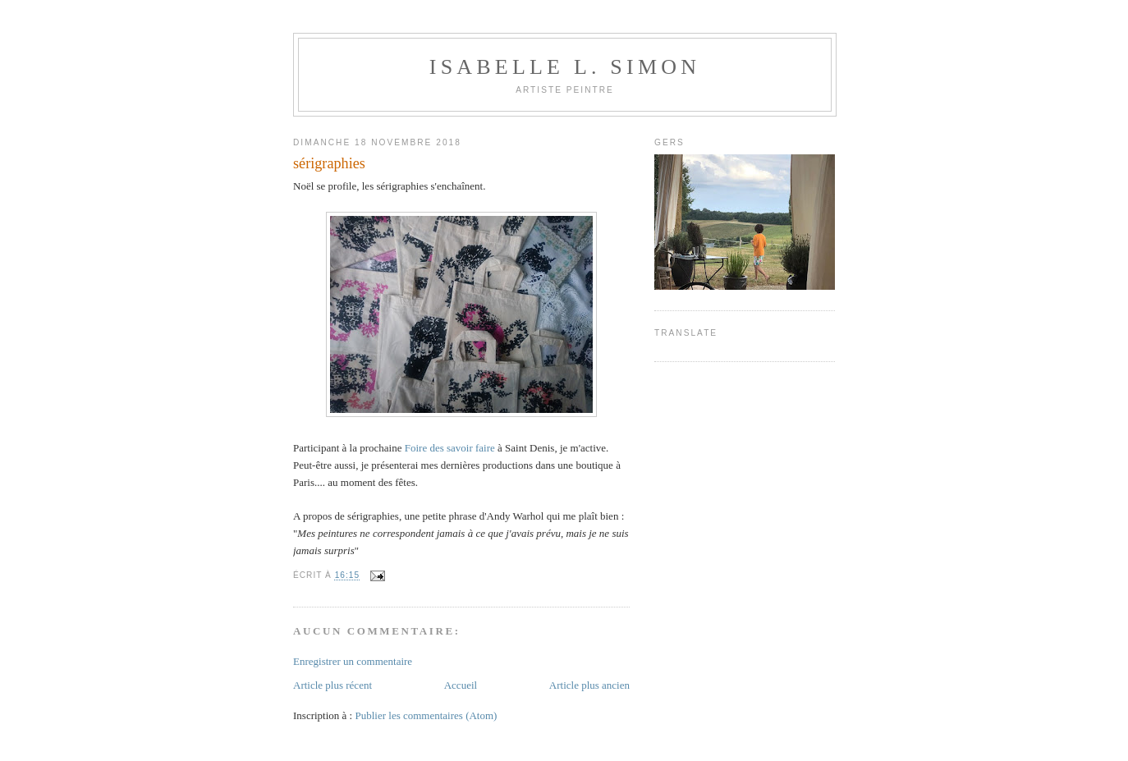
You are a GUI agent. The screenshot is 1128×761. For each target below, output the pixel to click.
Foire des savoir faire (450, 448)
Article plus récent (332, 685)
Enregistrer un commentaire (352, 661)
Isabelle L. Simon (564, 67)
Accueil (460, 685)
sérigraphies (329, 163)
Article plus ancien (589, 685)
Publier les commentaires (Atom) (426, 715)
